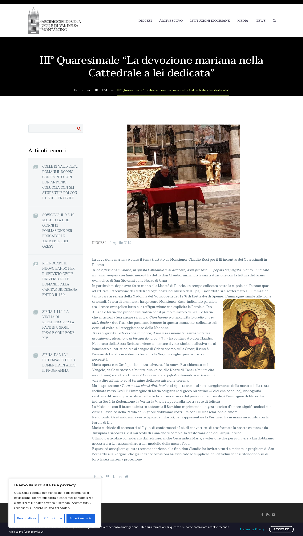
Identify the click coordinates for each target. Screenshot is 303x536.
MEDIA (242, 20)
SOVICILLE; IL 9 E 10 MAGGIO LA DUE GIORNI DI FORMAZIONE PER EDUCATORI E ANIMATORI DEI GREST (58, 230)
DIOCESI (145, 20)
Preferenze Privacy (252, 529)
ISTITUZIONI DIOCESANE (210, 20)
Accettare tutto (81, 518)
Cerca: (78, 129)
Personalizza (26, 518)
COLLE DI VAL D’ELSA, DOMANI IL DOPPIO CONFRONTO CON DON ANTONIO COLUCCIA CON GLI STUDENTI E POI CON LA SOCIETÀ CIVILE (60, 182)
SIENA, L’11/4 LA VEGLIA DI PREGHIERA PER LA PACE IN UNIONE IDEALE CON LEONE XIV (58, 325)
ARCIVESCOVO (171, 20)
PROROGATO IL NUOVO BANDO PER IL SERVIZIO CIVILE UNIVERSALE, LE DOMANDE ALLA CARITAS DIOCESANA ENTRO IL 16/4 (59, 279)
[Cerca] (274, 20)
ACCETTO (281, 529)
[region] (54, 503)
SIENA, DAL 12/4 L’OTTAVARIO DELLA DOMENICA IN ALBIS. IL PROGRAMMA (59, 362)
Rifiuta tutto (53, 518)
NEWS (261, 20)
